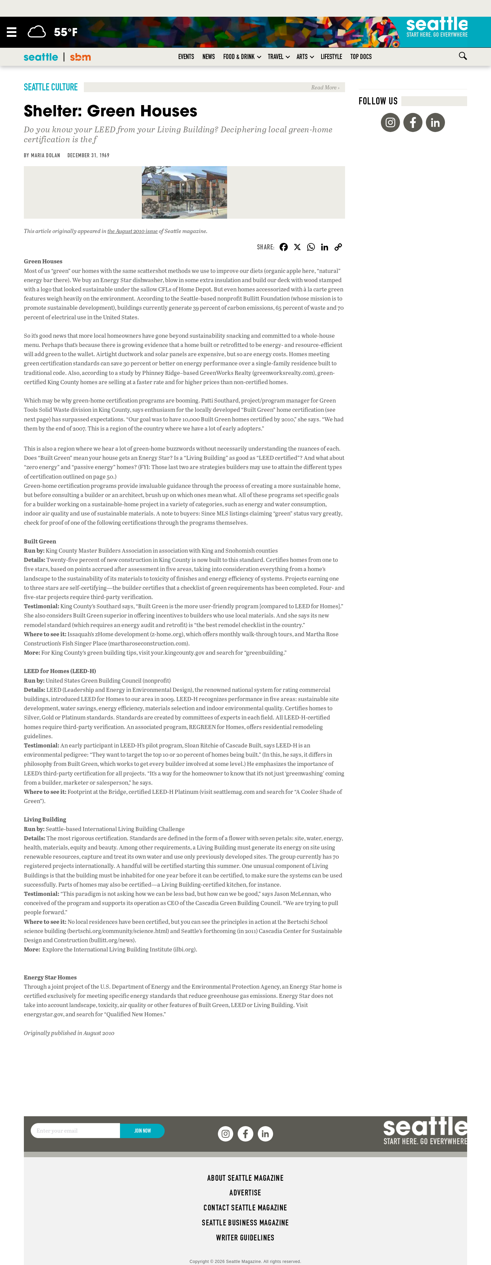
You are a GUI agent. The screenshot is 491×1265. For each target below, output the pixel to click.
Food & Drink (239, 57)
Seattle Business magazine (245, 1222)
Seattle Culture (51, 87)
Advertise (245, 1192)
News (209, 57)
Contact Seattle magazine (245, 1207)
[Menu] (11, 32)
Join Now (142, 1131)
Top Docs (361, 57)
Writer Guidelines (245, 1237)
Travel (275, 57)
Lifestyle (331, 57)
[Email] (75, 1130)
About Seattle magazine (245, 1178)
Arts (302, 57)
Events (186, 57)
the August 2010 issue (132, 230)
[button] (259, 57)
